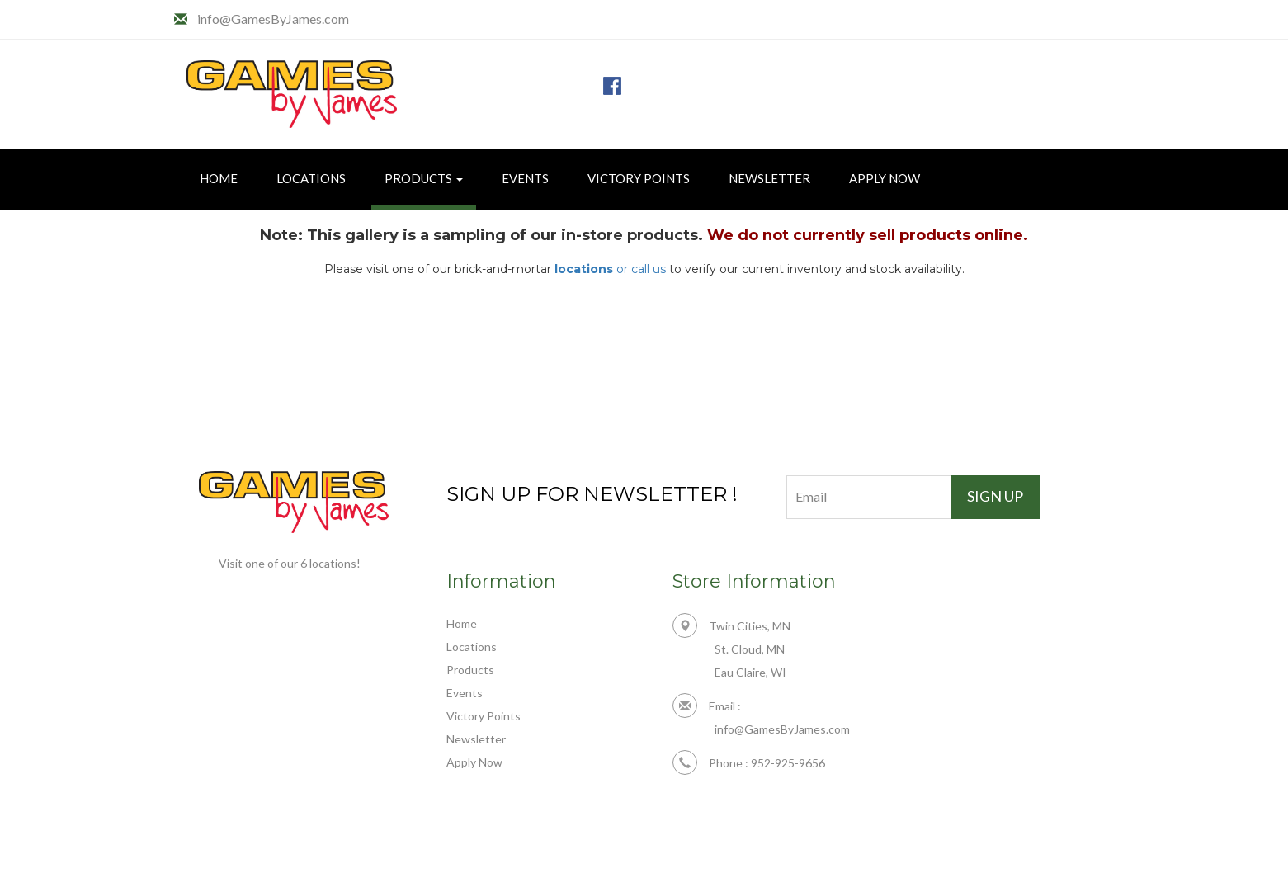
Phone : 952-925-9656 (748, 763)
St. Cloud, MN (750, 649)
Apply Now (884, 178)
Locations (311, 178)
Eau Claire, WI (750, 672)
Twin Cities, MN (731, 626)
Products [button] (424, 178)
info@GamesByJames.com (273, 18)
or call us (610, 269)
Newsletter (769, 178)
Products (470, 670)
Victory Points (638, 178)
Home (219, 178)
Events (525, 178)
